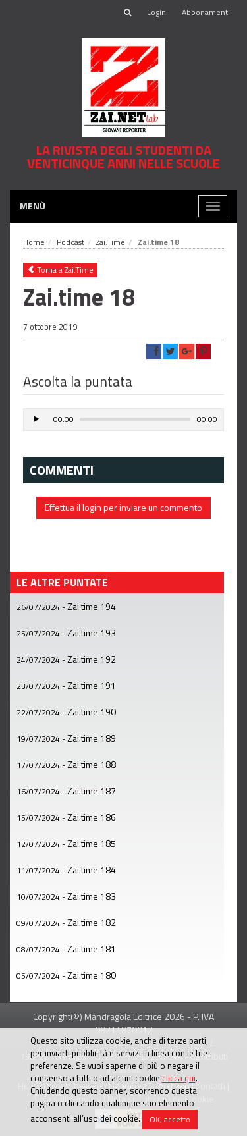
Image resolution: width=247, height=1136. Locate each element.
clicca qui (179, 1078)
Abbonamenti (206, 12)
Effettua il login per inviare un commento (123, 507)
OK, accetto (170, 1119)
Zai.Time (110, 242)
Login (156, 12)
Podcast (70, 242)
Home (34, 242)
